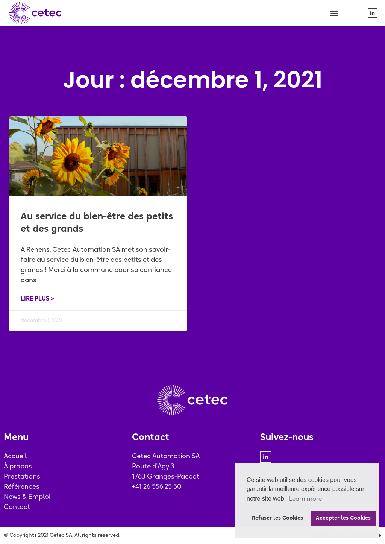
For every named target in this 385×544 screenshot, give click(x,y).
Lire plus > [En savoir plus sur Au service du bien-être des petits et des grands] (37, 299)
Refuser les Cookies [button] (277, 518)
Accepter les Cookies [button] (343, 518)
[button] (334, 13)
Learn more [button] (305, 499)
